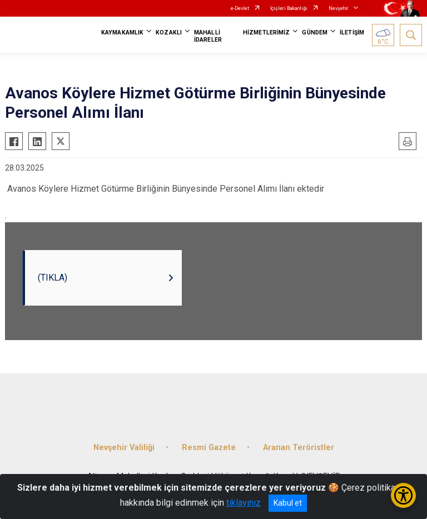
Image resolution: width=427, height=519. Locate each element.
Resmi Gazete (209, 447)
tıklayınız (243, 502)
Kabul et (288, 502)
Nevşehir (339, 8)
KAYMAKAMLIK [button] (122, 32)
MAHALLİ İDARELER (208, 36)
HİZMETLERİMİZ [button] (266, 32)
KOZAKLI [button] (169, 32)
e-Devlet (240, 8)
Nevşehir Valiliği (124, 447)
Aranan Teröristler (298, 447)
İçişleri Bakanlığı (288, 8)
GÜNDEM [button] (314, 32)
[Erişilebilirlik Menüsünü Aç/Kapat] (403, 495)
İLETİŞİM (352, 32)
